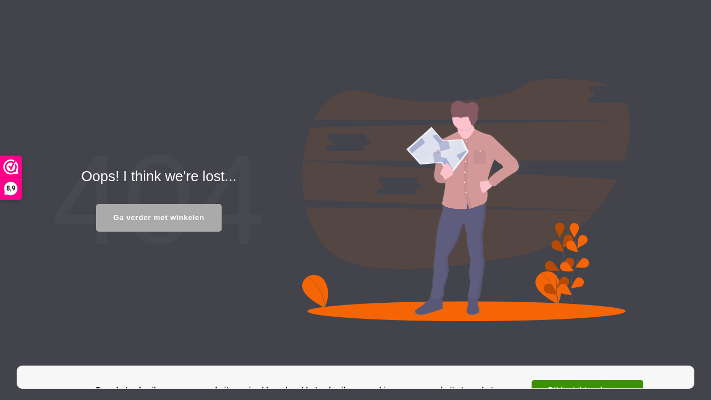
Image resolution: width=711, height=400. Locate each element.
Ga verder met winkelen (158, 217)
